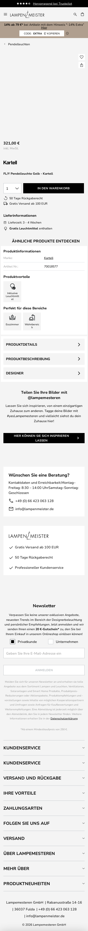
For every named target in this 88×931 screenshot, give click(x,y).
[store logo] (29, 14)
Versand (14, 838)
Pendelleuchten (19, 44)
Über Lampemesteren (29, 853)
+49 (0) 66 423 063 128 (34, 500)
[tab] (44, 747)
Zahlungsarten (22, 808)
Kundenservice (21, 748)
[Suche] (75, 14)
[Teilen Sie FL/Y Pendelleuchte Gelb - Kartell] (81, 65)
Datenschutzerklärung (64, 718)
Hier (44, 27)
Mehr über (16, 868)
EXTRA (42, 33)
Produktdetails (21, 344)
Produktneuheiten (26, 883)
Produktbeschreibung (28, 359)
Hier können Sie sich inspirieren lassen (41, 438)
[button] (81, 57)
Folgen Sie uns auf (26, 823)
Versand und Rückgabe (32, 778)
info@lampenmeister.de (34, 509)
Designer (14, 373)
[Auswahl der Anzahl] (12, 188)
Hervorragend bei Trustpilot (52, 3)
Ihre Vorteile (19, 793)
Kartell (48, 258)
